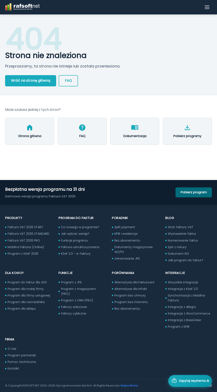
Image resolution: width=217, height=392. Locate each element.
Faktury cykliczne (73, 313)
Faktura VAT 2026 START (25, 227)
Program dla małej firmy (26, 289)
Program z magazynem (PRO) (78, 291)
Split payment (124, 227)
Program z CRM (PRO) (77, 300)
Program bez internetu (131, 302)
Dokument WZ (178, 253)
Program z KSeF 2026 (23, 253)
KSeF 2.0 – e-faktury (76, 253)
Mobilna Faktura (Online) (26, 247)
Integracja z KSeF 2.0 (183, 289)
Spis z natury (177, 247)
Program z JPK (71, 282)
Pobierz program (194, 192)
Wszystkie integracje (183, 282)
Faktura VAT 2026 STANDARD (28, 234)
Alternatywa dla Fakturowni (134, 282)
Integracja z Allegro (182, 307)
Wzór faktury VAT (180, 227)
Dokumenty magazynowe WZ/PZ (133, 249)
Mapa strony (129, 386)
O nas (12, 349)
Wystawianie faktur (182, 234)
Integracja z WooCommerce (189, 313)
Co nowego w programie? (80, 227)
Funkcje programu (74, 240)
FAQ (68, 80)
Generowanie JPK (127, 258)
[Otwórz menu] (207, 7)
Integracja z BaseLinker (184, 320)
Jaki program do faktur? (185, 260)
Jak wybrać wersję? (75, 234)
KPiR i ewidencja (126, 234)
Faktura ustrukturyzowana (80, 247)
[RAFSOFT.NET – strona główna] (22, 7)
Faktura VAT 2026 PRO (24, 240)
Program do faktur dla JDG (27, 282)
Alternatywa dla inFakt (130, 289)
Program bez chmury (130, 295)
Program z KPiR (178, 327)
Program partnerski (22, 355)
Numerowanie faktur (183, 240)
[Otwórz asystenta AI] (190, 381)
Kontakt (13, 368)
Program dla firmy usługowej (29, 295)
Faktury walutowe (74, 307)
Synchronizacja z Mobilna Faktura (186, 297)
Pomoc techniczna (22, 362)
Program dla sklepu (22, 308)
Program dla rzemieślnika (26, 302)
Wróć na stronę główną (30, 80)
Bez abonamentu (127, 240)
